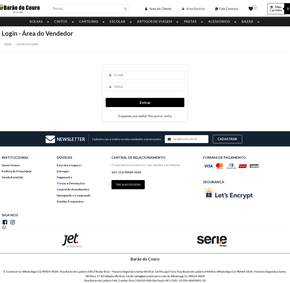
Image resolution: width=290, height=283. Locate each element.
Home (8, 44)
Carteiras (92, 21)
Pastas (194, 21)
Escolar (121, 21)
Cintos (64, 21)
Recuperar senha (160, 116)
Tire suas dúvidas (128, 184)
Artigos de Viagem (158, 21)
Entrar (145, 102)
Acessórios (222, 21)
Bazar (251, 21)
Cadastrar (227, 139)
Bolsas (40, 21)
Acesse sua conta (27, 44)
